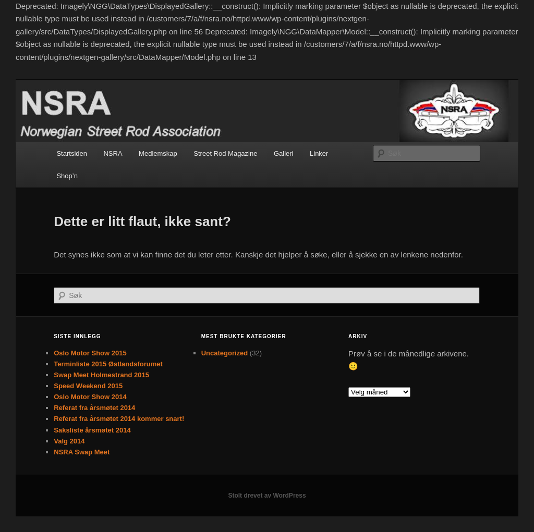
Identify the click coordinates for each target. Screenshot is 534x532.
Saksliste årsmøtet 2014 (92, 430)
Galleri (284, 153)
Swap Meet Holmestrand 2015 (101, 375)
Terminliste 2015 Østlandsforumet (108, 364)
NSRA (112, 153)
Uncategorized (224, 353)
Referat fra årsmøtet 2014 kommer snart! (119, 419)
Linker (319, 153)
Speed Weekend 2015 (88, 386)
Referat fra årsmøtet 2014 (94, 408)
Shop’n (66, 176)
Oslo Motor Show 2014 (90, 397)
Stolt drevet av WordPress (267, 495)
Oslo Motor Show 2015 (90, 353)
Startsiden (71, 153)
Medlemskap (158, 153)
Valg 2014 (69, 441)
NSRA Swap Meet (82, 452)
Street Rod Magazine (225, 153)
